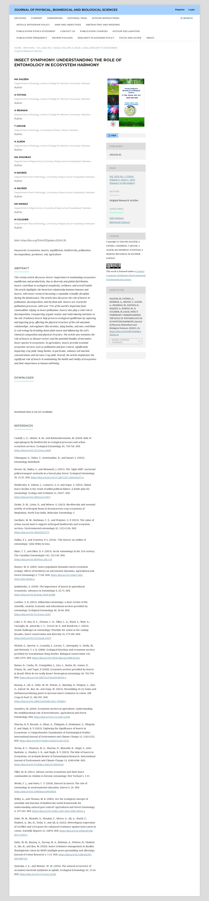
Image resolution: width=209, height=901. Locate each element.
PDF (113, 135)
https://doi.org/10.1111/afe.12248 (52, 716)
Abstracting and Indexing (103, 24)
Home (17, 47)
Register (180, 9)
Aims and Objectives (68, 24)
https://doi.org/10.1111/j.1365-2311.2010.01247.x (57, 477)
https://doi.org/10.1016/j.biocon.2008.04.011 (56, 657)
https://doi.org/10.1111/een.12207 (32, 614)
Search (187, 18)
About (150, 37)
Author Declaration (126, 31)
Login (191, 9)
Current (36, 18)
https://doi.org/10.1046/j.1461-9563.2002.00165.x (58, 811)
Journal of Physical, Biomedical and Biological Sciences (65, 10)
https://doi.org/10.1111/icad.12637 (32, 638)
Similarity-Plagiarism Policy (95, 37)
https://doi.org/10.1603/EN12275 (31, 532)
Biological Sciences (120, 222)
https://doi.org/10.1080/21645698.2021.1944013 (40, 701)
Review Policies (62, 37)
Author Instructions (105, 18)
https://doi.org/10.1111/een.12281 (38, 874)
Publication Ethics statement (35, 31)
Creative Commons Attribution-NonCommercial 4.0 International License (125, 275)
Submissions (55, 18)
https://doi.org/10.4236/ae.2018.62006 (34, 594)
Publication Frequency (31, 37)
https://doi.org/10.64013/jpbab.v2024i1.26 (43, 240)
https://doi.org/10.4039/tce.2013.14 (33, 559)
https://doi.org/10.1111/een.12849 (32, 450)
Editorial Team (77, 18)
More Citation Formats (120, 341)
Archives (20, 18)
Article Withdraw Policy (33, 24)
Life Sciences (117, 218)
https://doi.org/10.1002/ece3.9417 (32, 497)
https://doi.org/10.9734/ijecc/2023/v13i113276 (44, 740)
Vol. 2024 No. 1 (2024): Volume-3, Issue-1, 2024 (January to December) (77, 47)
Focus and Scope (130, 37)
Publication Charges (94, 31)
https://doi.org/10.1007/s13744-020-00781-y (43, 677)
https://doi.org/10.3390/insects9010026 (35, 791)
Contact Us (67, 31)
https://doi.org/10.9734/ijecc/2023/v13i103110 (39, 764)
